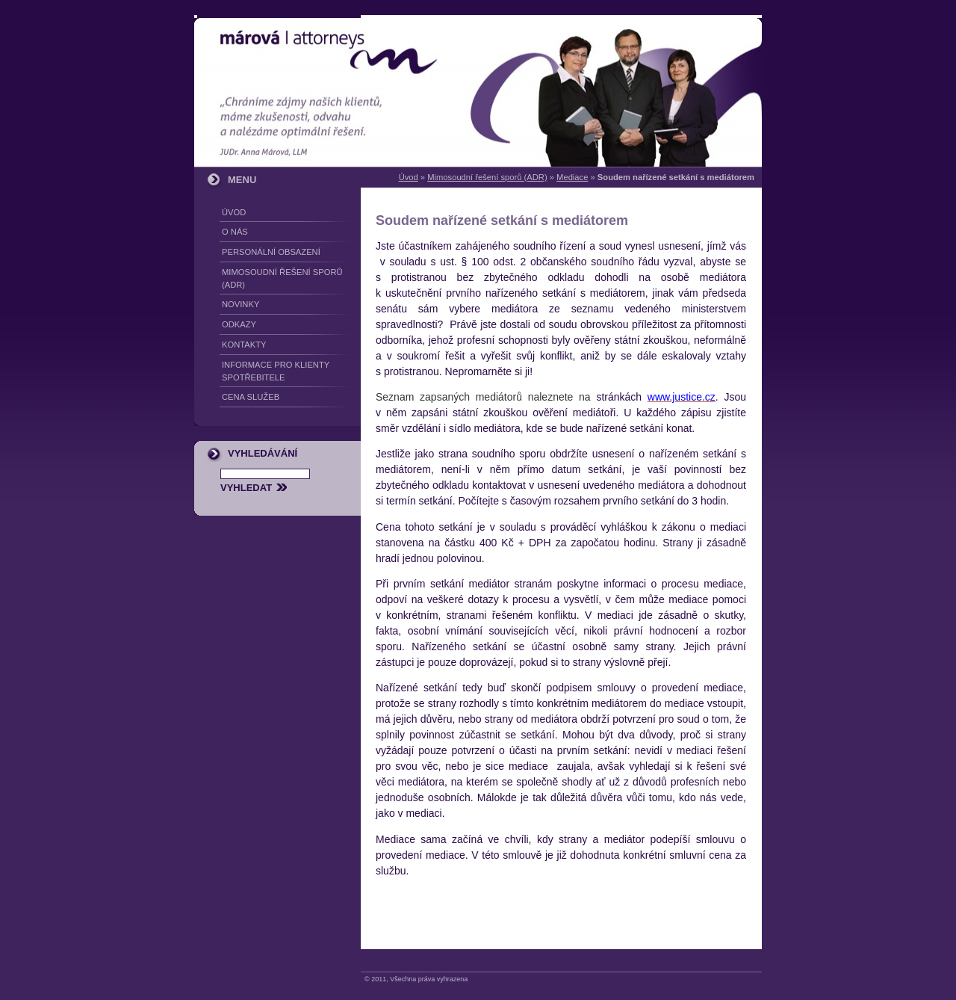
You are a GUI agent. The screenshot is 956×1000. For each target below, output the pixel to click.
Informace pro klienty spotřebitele (275, 371)
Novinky (240, 304)
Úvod (408, 177)
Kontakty (244, 344)
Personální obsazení (271, 251)
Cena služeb (250, 396)
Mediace (572, 177)
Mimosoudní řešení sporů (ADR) (487, 177)
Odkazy (239, 324)
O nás (235, 231)
